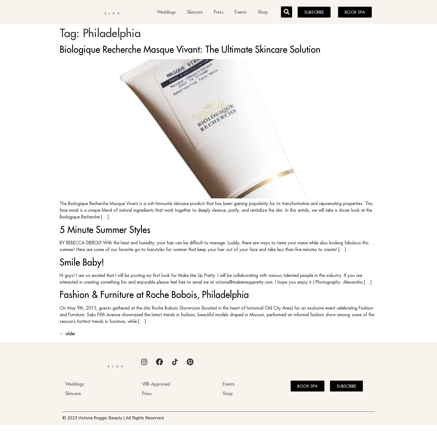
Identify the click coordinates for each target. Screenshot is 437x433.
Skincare (195, 13)
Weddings (166, 13)
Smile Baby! (82, 263)
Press (219, 13)
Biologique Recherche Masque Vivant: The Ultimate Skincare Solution (190, 51)
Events (241, 13)
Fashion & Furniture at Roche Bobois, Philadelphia (154, 296)
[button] (286, 12)
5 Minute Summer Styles (105, 231)
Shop (263, 13)
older (67, 335)
